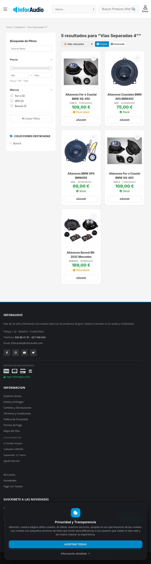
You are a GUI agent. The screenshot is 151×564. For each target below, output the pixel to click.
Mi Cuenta (9, 474)
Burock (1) (18, 106)
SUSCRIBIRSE (131, 517)
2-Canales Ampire (13, 443)
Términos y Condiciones (17, 413)
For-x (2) (18, 95)
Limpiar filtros (31, 118)
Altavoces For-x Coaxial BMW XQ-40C (124, 176)
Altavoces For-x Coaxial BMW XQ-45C (81, 97)
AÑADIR (81, 120)
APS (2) (17, 101)
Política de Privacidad (16, 419)
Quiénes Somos (12, 396)
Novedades (10, 480)
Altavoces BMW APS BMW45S (81, 176)
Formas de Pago (13, 425)
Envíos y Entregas (13, 402)
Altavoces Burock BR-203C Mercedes (81, 255)
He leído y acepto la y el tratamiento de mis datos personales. (46, 525)
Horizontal (117, 44)
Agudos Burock (12, 460)
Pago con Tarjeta (13, 486)
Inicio (9, 27)
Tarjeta (102, 44)
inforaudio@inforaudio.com (27, 343)
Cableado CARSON (13, 449)
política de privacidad (36, 525)
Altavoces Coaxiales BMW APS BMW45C (124, 97)
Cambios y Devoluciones (17, 407)
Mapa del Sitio (12, 431)
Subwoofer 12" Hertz (15, 455)
